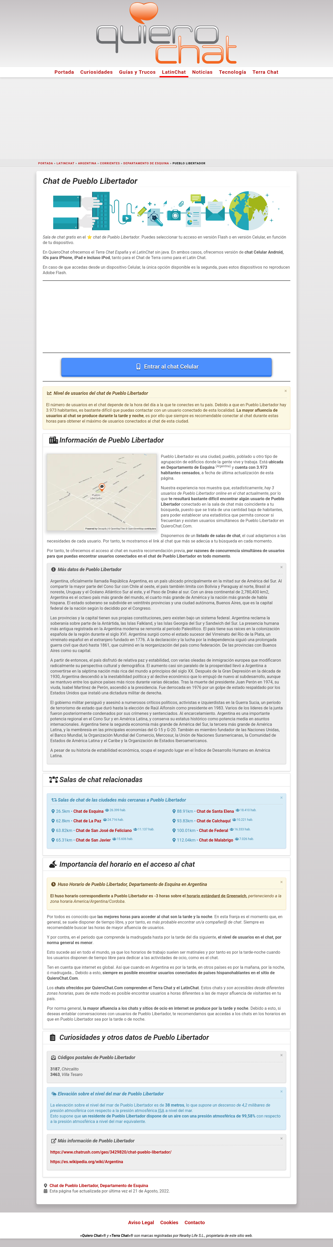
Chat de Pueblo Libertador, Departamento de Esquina (99, 1185)
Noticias (202, 72)
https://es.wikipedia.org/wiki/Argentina (86, 1161)
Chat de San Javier (93, 840)
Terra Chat (266, 72)
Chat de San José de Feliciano (104, 830)
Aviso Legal (141, 1222)
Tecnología (232, 72)
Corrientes (110, 163)
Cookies (169, 1222)
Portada (64, 72)
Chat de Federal (213, 830)
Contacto (194, 1222)
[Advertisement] (166, 118)
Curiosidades (96, 72)
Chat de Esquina (88, 811)
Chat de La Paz (87, 820)
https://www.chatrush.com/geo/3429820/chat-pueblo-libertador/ (110, 1152)
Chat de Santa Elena (215, 811)
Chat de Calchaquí (213, 820)
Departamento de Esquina (146, 163)
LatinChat (174, 72)
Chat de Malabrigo (216, 840)
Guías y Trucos (137, 72)
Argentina (87, 163)
